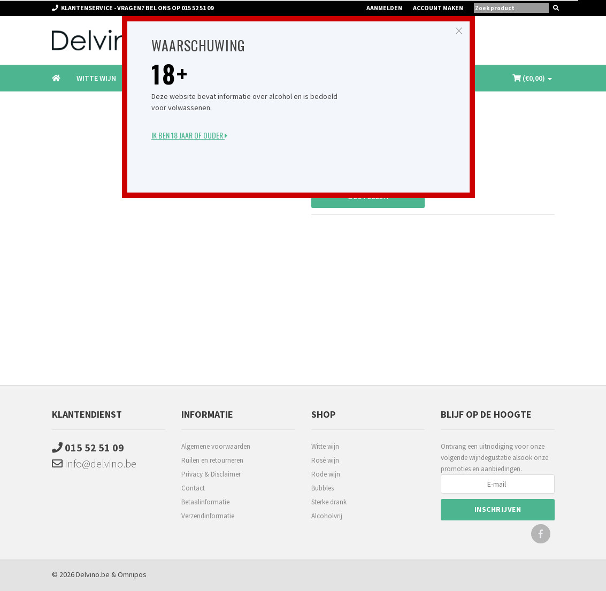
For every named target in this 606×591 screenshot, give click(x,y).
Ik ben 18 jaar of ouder (189, 135)
